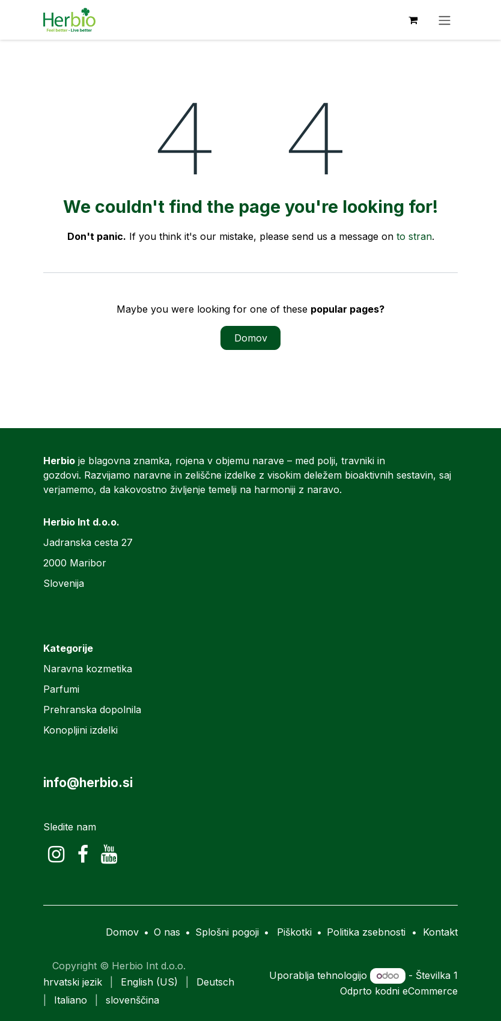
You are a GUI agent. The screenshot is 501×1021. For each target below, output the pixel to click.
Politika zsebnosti (366, 932)
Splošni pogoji (227, 932)
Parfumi (61, 689)
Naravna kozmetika (87, 669)
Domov (250, 338)
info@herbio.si (88, 782)
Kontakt (440, 932)
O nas (167, 932)
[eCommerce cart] (412, 19)
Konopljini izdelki (80, 730)
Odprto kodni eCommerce (399, 991)
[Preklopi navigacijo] (444, 20)
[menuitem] (72, 982)
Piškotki (294, 932)
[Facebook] (82, 854)
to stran (414, 236)
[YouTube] (109, 854)
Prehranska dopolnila (92, 710)
